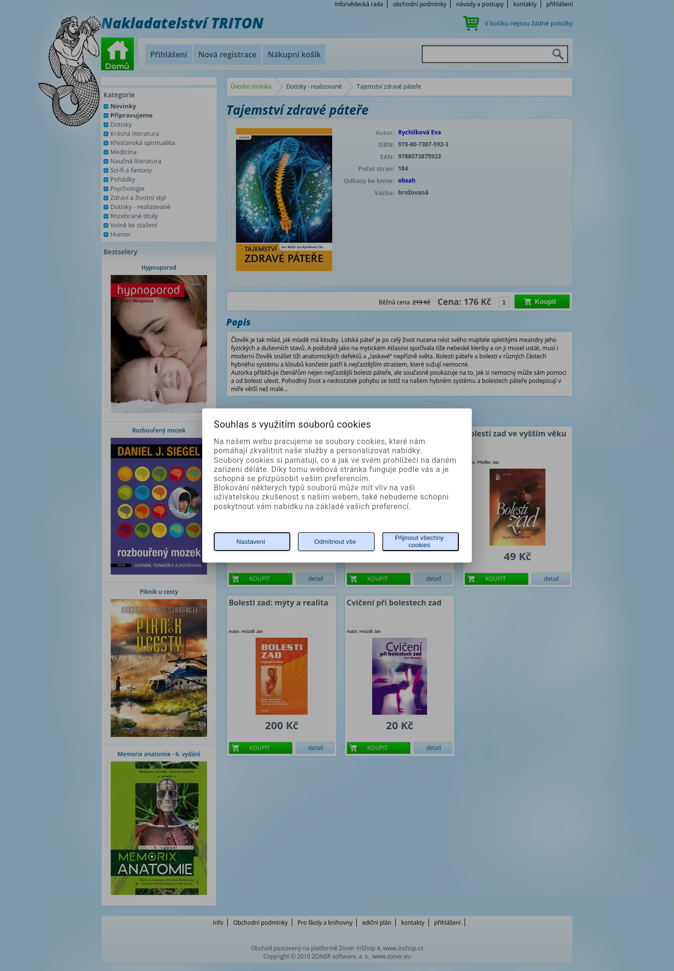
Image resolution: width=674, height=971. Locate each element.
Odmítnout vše (335, 541)
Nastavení (250, 541)
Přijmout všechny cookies (419, 541)
